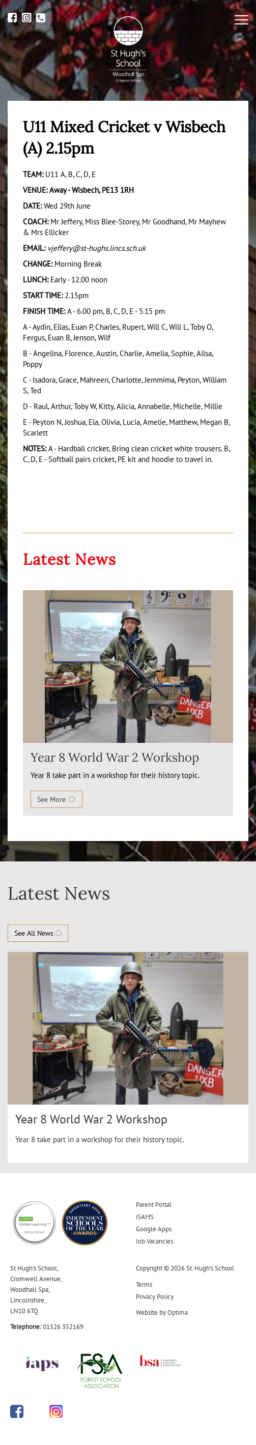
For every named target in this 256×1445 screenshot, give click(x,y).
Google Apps (154, 1229)
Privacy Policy (155, 1296)
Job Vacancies (154, 1241)
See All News (38, 933)
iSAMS (145, 1216)
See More (56, 799)
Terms (144, 1284)
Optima (177, 1312)
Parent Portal (154, 1204)
